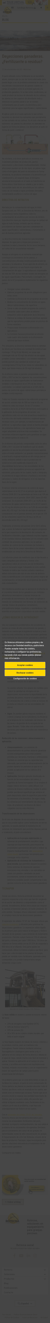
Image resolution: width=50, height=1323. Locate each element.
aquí (20, 655)
